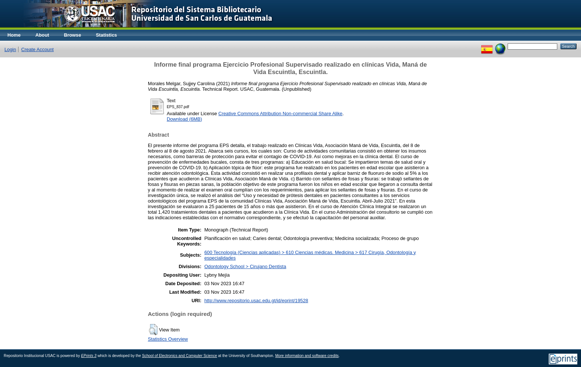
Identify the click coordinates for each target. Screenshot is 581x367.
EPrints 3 (89, 356)
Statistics (106, 35)
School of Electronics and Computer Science (179, 356)
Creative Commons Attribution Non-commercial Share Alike (280, 113)
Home (14, 35)
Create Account (37, 49)
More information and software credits (307, 356)
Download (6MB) (184, 119)
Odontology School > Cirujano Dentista (245, 266)
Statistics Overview (168, 339)
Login (10, 49)
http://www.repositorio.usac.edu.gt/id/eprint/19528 (256, 300)
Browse (72, 35)
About (42, 35)
